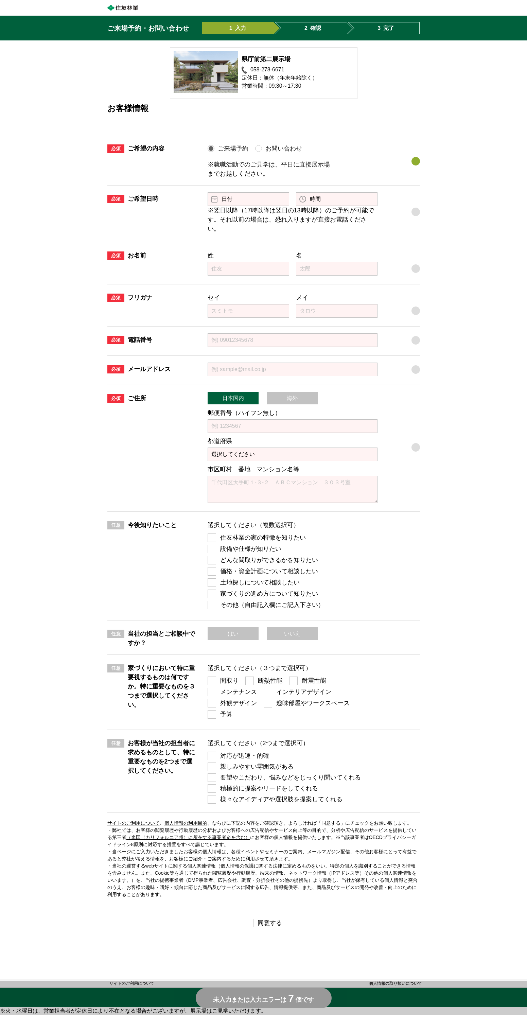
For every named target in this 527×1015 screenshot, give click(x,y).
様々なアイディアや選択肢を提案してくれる (281, 799)
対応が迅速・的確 (244, 755)
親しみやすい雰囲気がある (257, 766)
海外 (292, 398)
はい (233, 633)
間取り (229, 680)
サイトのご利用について (133, 823)
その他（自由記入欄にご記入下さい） (272, 604)
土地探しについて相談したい (260, 582)
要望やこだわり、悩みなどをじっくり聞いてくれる (290, 777)
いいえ (292, 633)
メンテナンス (238, 691)
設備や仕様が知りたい (250, 548)
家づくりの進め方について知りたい (269, 593)
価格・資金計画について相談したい (269, 571)
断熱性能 (270, 680)
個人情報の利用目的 (185, 823)
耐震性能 (314, 680)
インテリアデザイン (303, 691)
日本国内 (233, 398)
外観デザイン (238, 703)
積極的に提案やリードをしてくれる (269, 788)
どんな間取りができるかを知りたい (269, 560)
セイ (214, 297)
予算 (226, 714)
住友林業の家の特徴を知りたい (263, 537)
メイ (302, 297)
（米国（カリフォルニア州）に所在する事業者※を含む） (188, 837)
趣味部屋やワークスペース (313, 703)
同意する (270, 923)
